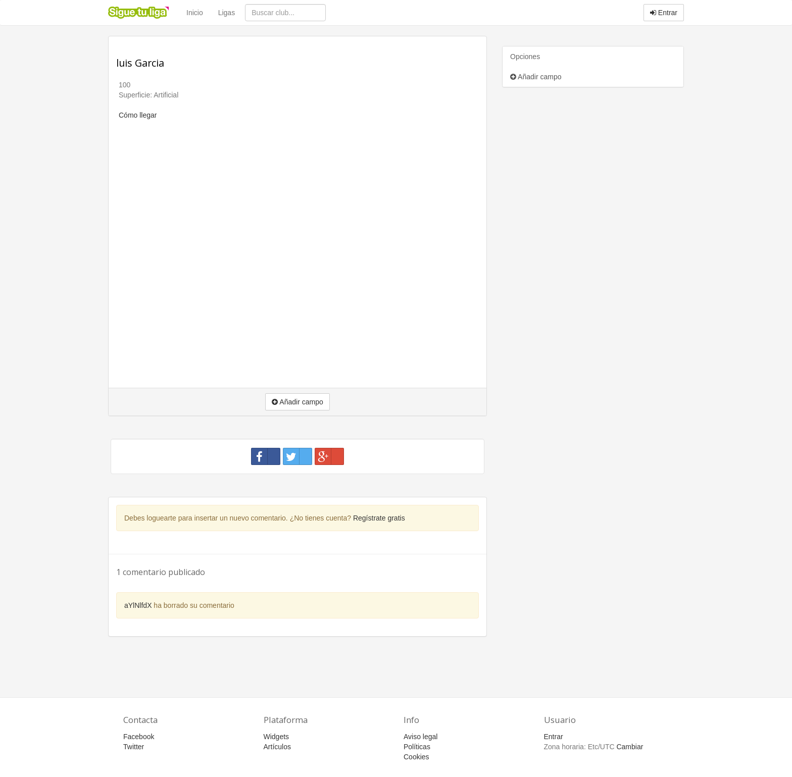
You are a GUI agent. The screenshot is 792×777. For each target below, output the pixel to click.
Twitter (133, 747)
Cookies (416, 757)
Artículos (277, 747)
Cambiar (629, 747)
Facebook (138, 737)
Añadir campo (536, 77)
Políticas (417, 747)
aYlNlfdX (138, 605)
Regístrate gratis (379, 518)
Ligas (226, 13)
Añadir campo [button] (297, 402)
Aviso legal (420, 737)
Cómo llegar (138, 115)
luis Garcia (140, 63)
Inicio (194, 13)
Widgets (276, 737)
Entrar (663, 13)
